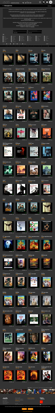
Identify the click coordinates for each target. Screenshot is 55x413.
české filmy (35, 23)
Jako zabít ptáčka (31, 292)
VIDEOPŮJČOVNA (15, 3)
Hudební (46, 37)
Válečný (38, 40)
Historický (30, 37)
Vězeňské (46, 40)
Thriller (13, 40)
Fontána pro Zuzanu (32, 124)
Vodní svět (5, 106)
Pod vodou (30, 50)
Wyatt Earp (43, 348)
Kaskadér (43, 273)
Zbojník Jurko (31, 143)
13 (46, 387)
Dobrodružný (39, 36)
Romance (38, 39)
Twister (4, 50)
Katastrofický (6, 38)
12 (44, 387)
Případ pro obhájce (32, 162)
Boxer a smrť (43, 162)
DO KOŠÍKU (10, 65)
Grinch (29, 217)
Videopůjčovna (7, 5)
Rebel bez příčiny (19, 180)
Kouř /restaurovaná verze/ (8, 255)
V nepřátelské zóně (6, 273)
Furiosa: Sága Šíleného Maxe (21, 236)
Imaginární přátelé (19, 255)
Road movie (22, 39)
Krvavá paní (18, 143)
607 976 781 (28, 3)
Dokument (46, 36)
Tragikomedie (22, 40)
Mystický (30, 38)
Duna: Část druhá (6, 366)
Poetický (5, 39)
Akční (5, 36)
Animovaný (14, 36)
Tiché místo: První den (7, 68)
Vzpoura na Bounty (45, 180)
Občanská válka (31, 255)
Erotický (13, 37)
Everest (17, 217)
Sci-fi (4, 40)
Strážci (42, 199)
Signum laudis (44, 124)
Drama (5, 37)
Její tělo (17, 124)
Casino (42, 217)
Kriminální (21, 38)
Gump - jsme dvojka (32, 273)
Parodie (38, 38)
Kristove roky (18, 162)
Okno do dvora (18, 106)
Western (5, 41)
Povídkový (13, 39)
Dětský (30, 36)
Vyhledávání (50, 5)
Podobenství (47, 38)
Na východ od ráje (31, 180)
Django (4, 199)
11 (43, 387)
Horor (38, 37)
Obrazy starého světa (7, 162)
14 (47, 387)
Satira (46, 39)
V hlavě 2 (43, 87)
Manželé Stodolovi (44, 106)
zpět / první (30, 387)
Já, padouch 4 (31, 87)
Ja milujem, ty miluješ (45, 143)
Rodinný (30, 39)
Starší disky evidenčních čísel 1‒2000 (22, 25)
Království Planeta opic (45, 68)
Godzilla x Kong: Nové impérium (45, 330)
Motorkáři (17, 199)
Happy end (5, 124)
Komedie (13, 38)
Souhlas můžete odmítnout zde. (27, 411)
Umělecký (30, 40)
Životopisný (14, 41)
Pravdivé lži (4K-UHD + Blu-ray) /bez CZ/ (46, 367)
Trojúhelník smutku (19, 329)
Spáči (29, 106)
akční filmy (32, 26)
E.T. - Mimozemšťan (6, 236)
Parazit (4, 329)
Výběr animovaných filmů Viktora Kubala (7, 144)
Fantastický (22, 37)
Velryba (29, 329)
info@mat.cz (17, 400)
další (51, 387)
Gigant (4, 180)
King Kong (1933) (31, 348)
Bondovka (21, 36)
